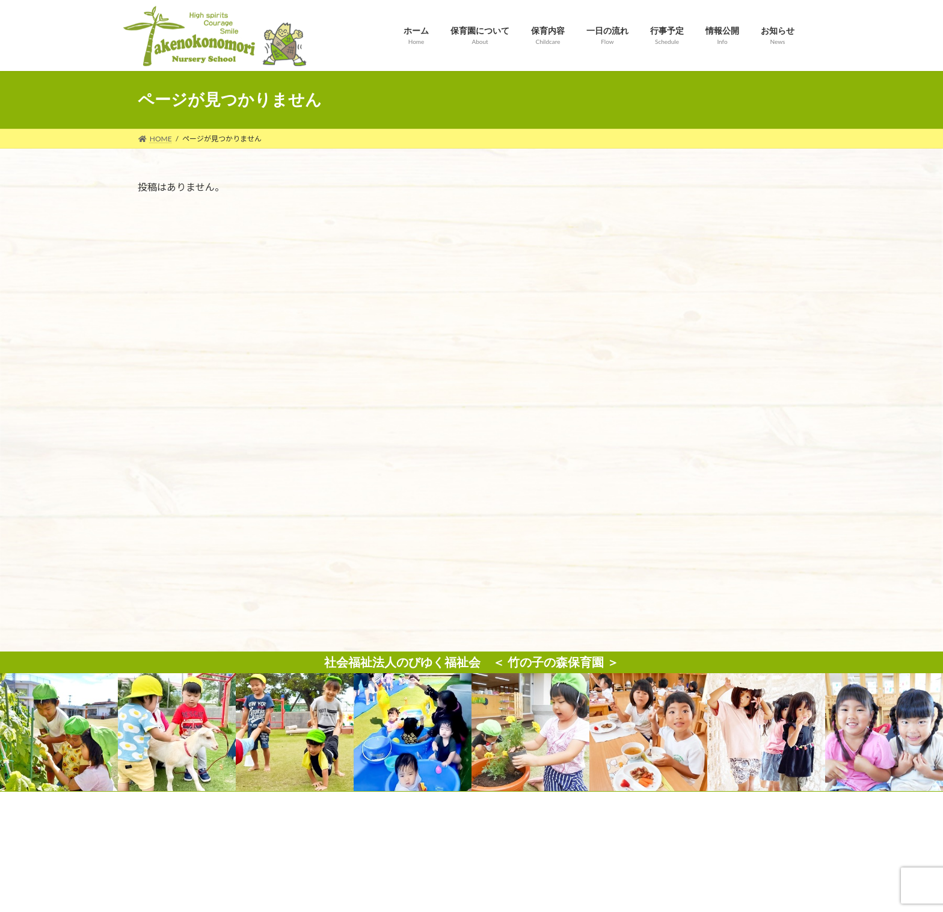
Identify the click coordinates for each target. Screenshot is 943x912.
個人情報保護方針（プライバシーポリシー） (471, 553)
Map (282, 813)
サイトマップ (597, 553)
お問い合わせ (345, 553)
